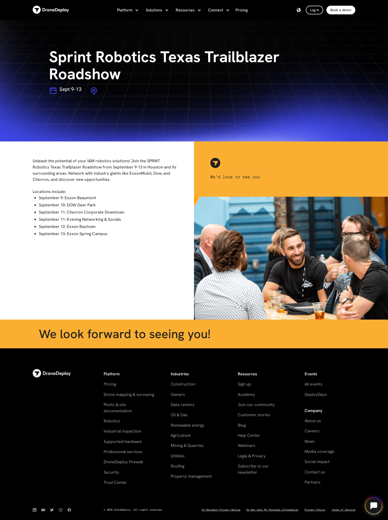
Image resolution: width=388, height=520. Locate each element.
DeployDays (316, 394)
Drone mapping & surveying (129, 394)
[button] (127, 10)
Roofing (177, 466)
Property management (191, 476)
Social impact (317, 461)
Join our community (256, 404)
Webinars (246, 445)
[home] (51, 10)
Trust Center (115, 482)
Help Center (249, 435)
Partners (312, 482)
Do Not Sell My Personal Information (272, 509)
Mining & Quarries (187, 445)
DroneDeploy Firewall (123, 462)
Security (111, 472)
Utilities (178, 456)
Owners (178, 394)
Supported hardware (123, 441)
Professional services (123, 451)
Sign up (244, 384)
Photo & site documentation (118, 407)
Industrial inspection (122, 431)
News (310, 441)
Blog (242, 425)
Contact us (315, 472)
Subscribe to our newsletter (253, 469)
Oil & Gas (179, 414)
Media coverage (319, 451)
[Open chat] (373, 505)
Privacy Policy (315, 509)
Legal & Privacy (252, 456)
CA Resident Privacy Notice (221, 509)
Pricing (242, 10)
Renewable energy (187, 425)
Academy (246, 394)
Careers (312, 431)
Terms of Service (343, 509)
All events (313, 384)
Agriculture (181, 435)
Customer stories (254, 414)
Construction (183, 384)
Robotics (112, 421)
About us (313, 420)
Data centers (182, 404)
